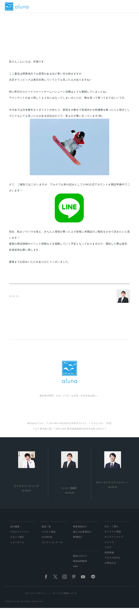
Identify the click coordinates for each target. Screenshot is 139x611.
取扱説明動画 (80, 563)
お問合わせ (110, 565)
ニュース (109, 544)
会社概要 (15, 528)
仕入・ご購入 (112, 528)
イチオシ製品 (49, 534)
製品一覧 (46, 528)
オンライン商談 (113, 533)
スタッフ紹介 (17, 539)
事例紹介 (77, 539)
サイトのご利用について (65, 595)
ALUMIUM (47, 539)
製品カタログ (80, 558)
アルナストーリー (19, 534)
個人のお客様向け (82, 534)
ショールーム (17, 544)
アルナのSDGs (112, 559)
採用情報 (109, 554)
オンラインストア (114, 539)
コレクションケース (52, 544)
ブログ (108, 549)
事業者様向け (80, 528)
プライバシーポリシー (36, 595)
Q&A (75, 568)
